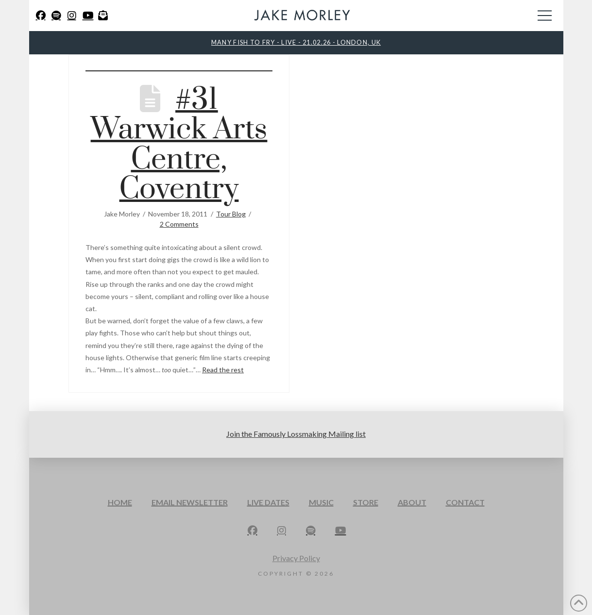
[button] (544, 15)
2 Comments (179, 224)
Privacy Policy (296, 558)
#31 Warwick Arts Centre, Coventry (179, 145)
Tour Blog (231, 214)
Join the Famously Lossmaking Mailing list (296, 433)
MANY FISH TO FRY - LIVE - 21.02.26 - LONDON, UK (296, 42)
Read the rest (223, 370)
